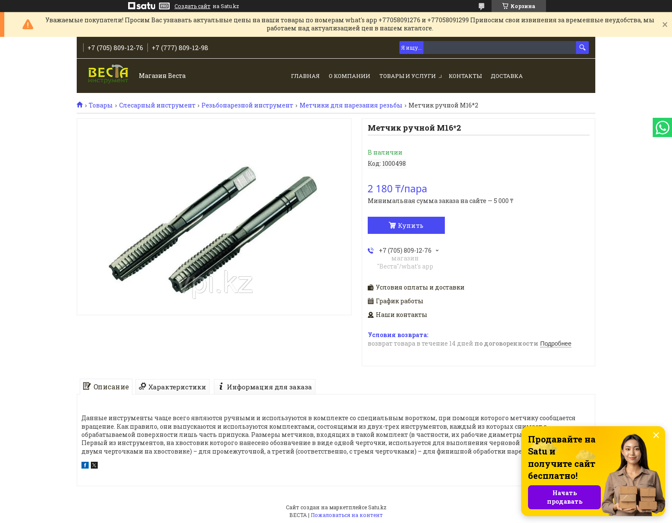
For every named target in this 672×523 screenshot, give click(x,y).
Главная (305, 76)
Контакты (465, 76)
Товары (101, 105)
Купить (410, 225)
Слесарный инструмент (157, 105)
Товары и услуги (407, 76)
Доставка (507, 76)
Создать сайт (192, 6)
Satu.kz (377, 507)
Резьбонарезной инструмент (247, 105)
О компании (349, 76)
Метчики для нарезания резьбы (351, 105)
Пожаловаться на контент (347, 514)
